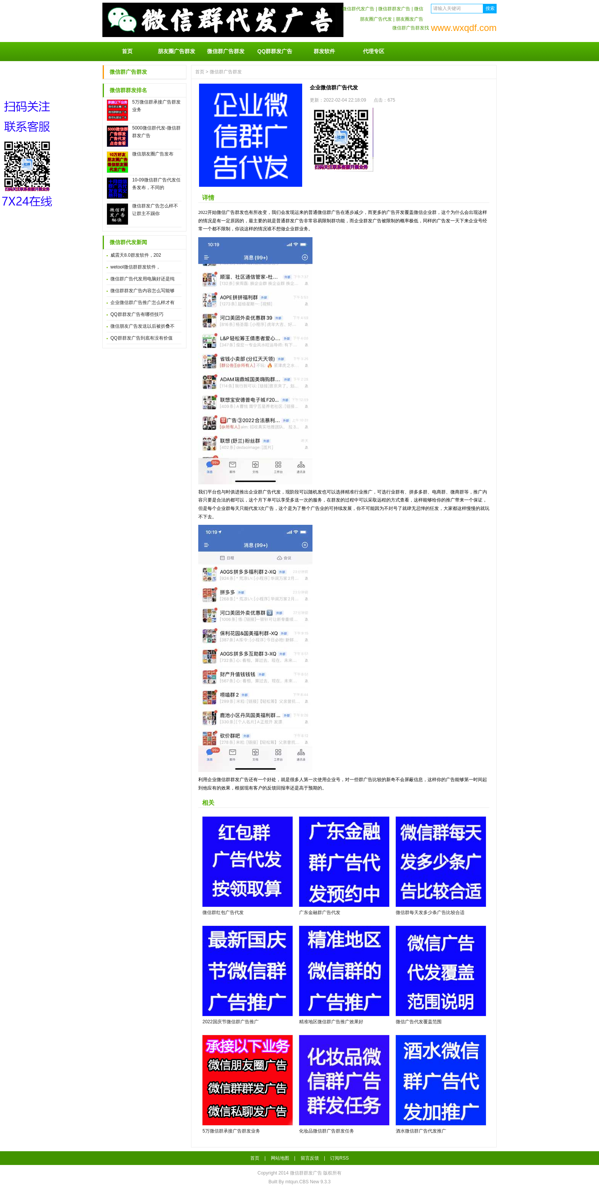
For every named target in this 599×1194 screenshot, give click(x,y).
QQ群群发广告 (275, 51)
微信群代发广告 (358, 8)
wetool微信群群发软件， (135, 267)
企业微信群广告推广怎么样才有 (142, 302)
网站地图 (280, 1158)
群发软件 (324, 51)
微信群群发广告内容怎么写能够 (142, 290)
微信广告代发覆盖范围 (419, 1021)
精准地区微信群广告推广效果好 (331, 1021)
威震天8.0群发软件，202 (135, 255)
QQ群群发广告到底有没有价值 (141, 338)
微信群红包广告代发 (223, 912)
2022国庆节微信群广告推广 (230, 1021)
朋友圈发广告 (409, 19)
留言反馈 (310, 1158)
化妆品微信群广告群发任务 (326, 1131)
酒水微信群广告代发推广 (421, 1131)
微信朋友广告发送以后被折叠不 (142, 326)
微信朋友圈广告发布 (152, 154)
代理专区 (373, 51)
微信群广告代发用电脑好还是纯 (142, 279)
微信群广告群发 (225, 51)
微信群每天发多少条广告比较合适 (430, 912)
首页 (127, 51)
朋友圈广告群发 (176, 51)
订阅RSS (339, 1158)
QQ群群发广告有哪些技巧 (137, 314)
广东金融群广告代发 (319, 912)
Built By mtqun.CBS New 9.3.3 (300, 1181)
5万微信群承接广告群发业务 (231, 1131)
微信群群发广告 (394, 8)
